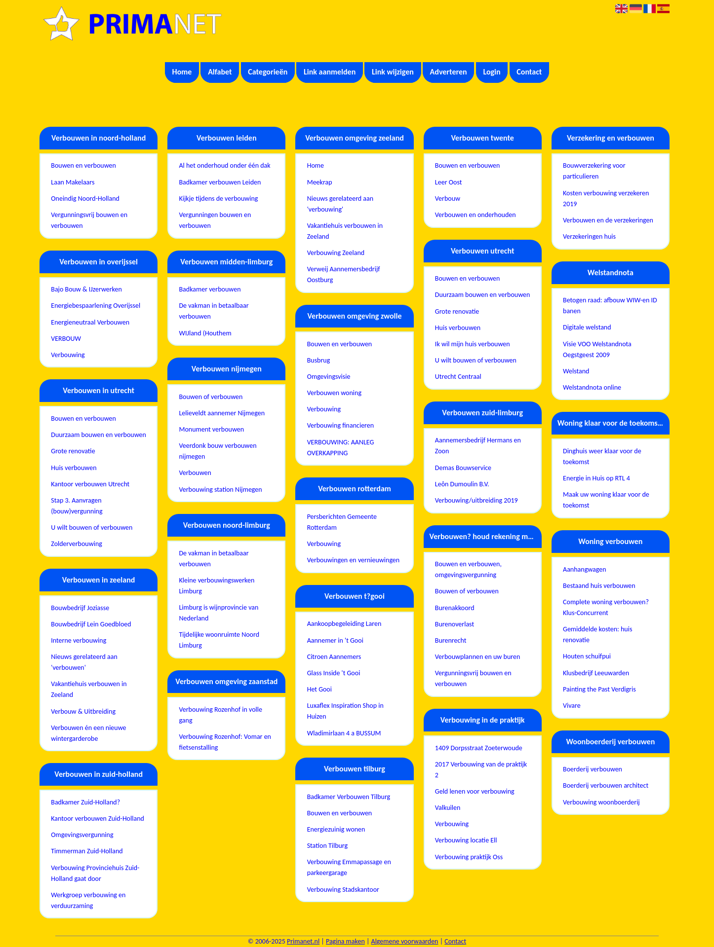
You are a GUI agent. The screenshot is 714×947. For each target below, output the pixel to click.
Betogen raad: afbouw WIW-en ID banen (610, 305)
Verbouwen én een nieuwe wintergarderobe (88, 733)
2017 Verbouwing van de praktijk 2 (481, 769)
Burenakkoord (455, 608)
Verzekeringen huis (589, 236)
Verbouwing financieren (340, 425)
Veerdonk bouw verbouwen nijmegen (217, 451)
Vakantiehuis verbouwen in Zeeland (88, 689)
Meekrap (319, 182)
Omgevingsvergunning (82, 835)
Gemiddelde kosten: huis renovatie (597, 634)
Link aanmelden (330, 71)
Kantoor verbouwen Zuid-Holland (97, 818)
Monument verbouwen (211, 429)
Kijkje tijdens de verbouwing (218, 198)
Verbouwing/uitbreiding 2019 (476, 500)
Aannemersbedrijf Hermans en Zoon (478, 445)
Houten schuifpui (587, 656)
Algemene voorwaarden (404, 941)
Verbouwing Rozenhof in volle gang (220, 715)
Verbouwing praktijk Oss (469, 857)
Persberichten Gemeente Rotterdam (342, 522)
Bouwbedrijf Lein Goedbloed (91, 624)
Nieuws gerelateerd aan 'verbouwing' (340, 204)
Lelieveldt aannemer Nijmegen (222, 413)
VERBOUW (66, 338)
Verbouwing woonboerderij (601, 802)
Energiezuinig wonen (336, 829)
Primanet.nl (303, 941)
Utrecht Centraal (458, 376)
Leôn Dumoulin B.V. (462, 484)
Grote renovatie (73, 451)
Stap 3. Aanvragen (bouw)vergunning (76, 505)
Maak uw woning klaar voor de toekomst (606, 500)
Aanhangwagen (584, 569)
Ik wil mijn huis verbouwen (472, 344)
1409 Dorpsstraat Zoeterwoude (478, 748)
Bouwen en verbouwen (83, 165)
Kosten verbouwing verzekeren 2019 (606, 198)
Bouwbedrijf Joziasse (80, 608)
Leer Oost (448, 182)
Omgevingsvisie (329, 376)
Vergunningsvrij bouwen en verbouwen (89, 220)
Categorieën (267, 71)
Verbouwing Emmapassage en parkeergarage (349, 867)
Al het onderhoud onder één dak (224, 165)
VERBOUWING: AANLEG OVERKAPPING (340, 447)
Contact (529, 71)
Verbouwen (195, 473)
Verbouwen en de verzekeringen (608, 220)
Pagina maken (345, 941)
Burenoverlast (454, 624)
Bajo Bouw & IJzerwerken (86, 289)
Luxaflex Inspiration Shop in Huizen (345, 711)
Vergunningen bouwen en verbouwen (215, 220)
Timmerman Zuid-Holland (86, 851)
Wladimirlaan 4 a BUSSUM (344, 733)
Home (182, 71)
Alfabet (220, 71)
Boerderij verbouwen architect (605, 785)
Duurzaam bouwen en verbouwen (98, 435)
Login (491, 71)
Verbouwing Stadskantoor (343, 889)
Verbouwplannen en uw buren (477, 657)
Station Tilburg (327, 845)
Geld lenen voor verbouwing (475, 791)
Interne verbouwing (78, 640)
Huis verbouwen (73, 468)
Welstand (576, 371)
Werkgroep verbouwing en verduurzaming (88, 900)
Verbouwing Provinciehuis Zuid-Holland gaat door (95, 873)
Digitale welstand (587, 327)
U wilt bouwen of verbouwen (91, 527)
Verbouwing (67, 355)
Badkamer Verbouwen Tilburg (349, 797)
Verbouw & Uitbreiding (83, 711)
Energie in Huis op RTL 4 (596, 478)
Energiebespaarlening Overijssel (95, 305)
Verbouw (447, 198)
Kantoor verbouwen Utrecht (90, 484)
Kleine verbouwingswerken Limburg (216, 585)
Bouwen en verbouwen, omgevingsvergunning (468, 569)
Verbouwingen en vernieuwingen (353, 560)
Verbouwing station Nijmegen (220, 489)
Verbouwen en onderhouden (475, 215)
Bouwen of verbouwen (210, 397)
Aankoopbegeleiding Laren (344, 623)
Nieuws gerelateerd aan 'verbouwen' (84, 662)
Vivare (572, 705)
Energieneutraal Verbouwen (90, 322)
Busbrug (318, 360)
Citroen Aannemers (334, 657)
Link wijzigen (393, 71)
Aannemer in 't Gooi (335, 640)
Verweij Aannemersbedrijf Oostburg (343, 274)
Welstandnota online (592, 387)
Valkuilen (447, 807)
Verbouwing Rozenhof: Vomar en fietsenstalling (225, 742)
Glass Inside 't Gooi (333, 673)
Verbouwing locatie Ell (466, 840)
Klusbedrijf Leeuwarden (596, 673)
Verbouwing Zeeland (335, 253)
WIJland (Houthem (205, 333)
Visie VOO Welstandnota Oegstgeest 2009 (597, 349)
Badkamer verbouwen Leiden (220, 182)
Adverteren (448, 71)
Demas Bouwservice (463, 468)
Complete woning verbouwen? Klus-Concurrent (606, 607)
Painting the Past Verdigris (599, 689)
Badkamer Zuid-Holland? (85, 802)
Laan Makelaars (72, 182)
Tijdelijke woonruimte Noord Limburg (219, 640)
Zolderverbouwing (76, 544)
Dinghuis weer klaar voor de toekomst (602, 456)
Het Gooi (319, 689)
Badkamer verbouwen (209, 289)
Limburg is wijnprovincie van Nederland (218, 612)
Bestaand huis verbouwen (599, 586)
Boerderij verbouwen (592, 769)
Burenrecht (451, 640)
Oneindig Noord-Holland (85, 198)
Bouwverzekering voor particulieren (594, 171)
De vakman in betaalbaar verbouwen (213, 311)
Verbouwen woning (334, 393)
